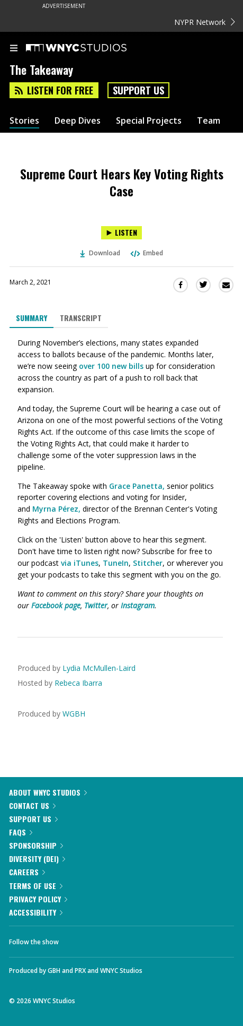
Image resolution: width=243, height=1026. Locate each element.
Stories (24, 120)
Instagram (138, 605)
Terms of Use (35, 885)
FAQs (20, 832)
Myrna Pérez (55, 509)
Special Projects (149, 120)
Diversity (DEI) (37, 858)
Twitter (95, 605)
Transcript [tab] (81, 317)
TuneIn (116, 563)
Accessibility (35, 912)
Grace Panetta (136, 486)
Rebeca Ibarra (78, 683)
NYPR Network (204, 22)
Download (100, 252)
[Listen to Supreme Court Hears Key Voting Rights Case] (121, 232)
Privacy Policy (38, 898)
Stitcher (148, 563)
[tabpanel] (121, 474)
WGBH (73, 714)
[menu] (13, 49)
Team (208, 120)
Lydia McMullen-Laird (99, 668)
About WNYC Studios (48, 792)
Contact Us (32, 805)
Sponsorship (36, 845)
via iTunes (79, 563)
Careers (27, 871)
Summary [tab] (31, 317)
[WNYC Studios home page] (89, 48)
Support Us (138, 90)
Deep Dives (78, 120)
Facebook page (55, 605)
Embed (146, 252)
